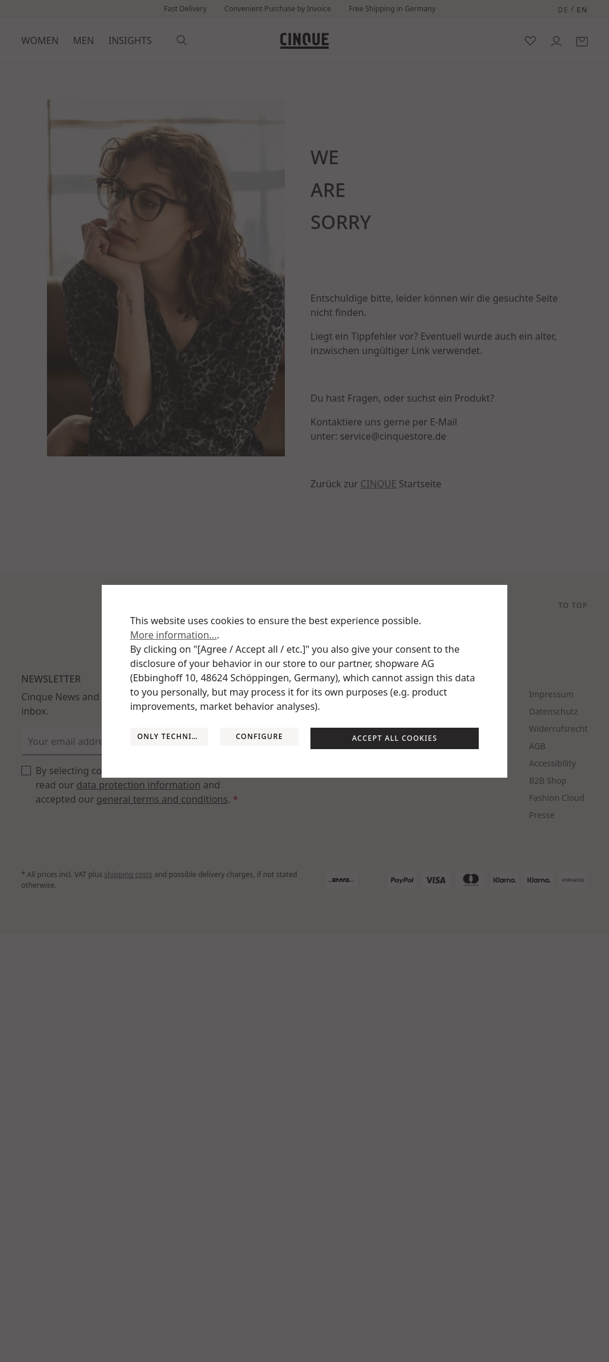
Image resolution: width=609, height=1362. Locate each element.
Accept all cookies (394, 738)
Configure (259, 736)
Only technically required (173, 736)
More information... (173, 634)
